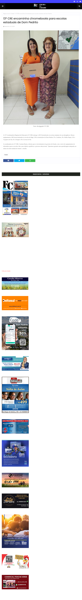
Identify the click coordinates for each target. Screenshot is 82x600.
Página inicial (6, 13)
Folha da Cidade (6, 271)
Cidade (12, 13)
